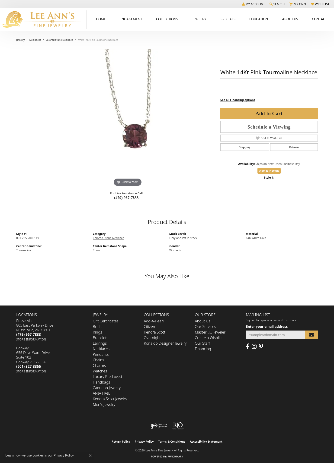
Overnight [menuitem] (152, 337)
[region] (127, 118)
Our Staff (202, 343)
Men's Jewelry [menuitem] (104, 404)
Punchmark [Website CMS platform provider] (175, 456)
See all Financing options (237, 100)
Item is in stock (269, 170)
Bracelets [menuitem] (100, 337)
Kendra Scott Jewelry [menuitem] (110, 398)
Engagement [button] (131, 19)
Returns (294, 147)
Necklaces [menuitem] (101, 348)
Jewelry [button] (199, 19)
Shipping (244, 147)
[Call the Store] (28, 334)
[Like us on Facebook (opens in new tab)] (247, 346)
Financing (203, 348)
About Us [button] (290, 19)
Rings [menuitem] (97, 332)
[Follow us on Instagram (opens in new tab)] (254, 346)
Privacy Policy (144, 442)
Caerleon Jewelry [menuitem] (107, 387)
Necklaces (35, 39)
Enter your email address (267, 326)
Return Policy (121, 442)
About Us (202, 321)
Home (101, 19)
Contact (319, 19)
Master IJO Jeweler (210, 332)
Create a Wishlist (209, 337)
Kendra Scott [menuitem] (154, 332)
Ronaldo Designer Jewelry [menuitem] (165, 343)
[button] (253, 4)
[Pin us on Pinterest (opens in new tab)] (261, 346)
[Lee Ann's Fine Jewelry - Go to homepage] (43, 19)
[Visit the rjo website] (178, 426)
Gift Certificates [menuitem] (106, 321)
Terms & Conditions (171, 442)
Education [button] (258, 19)
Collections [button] (167, 19)
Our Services (205, 326)
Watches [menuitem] (100, 371)
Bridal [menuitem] (98, 326)
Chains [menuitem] (98, 359)
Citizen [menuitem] (149, 326)
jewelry (20, 39)
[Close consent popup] (90, 455)
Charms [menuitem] (99, 365)
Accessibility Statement (206, 442)
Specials (228, 19)
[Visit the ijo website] (159, 426)
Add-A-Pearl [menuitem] (154, 321)
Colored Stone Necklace (59, 39)
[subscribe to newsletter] (311, 335)
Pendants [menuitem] (101, 354)
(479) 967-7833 (126, 198)
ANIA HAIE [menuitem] (101, 393)
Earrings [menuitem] (100, 343)
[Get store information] (31, 339)
